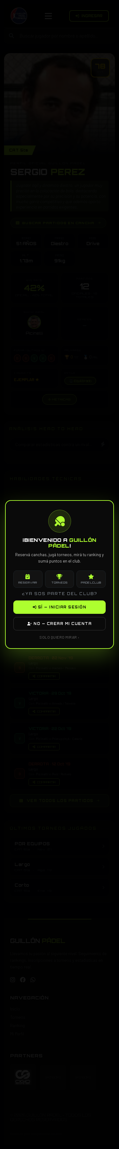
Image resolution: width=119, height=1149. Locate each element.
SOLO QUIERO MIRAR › (59, 637)
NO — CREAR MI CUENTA (59, 623)
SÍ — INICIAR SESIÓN (60, 607)
